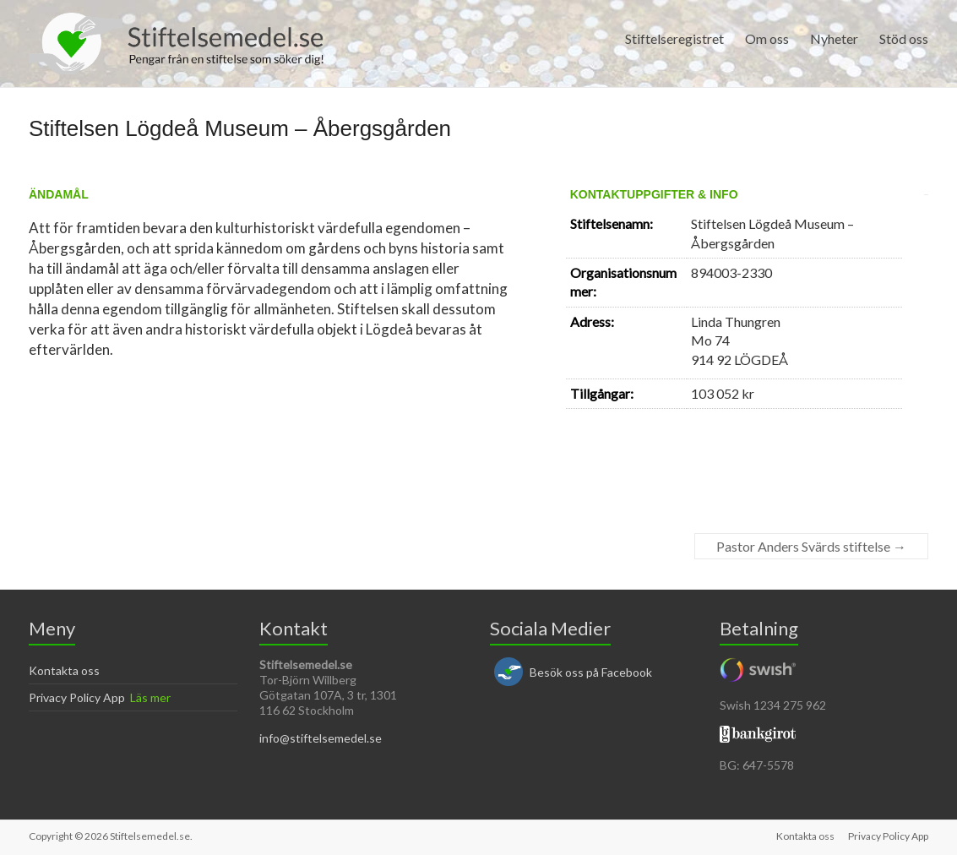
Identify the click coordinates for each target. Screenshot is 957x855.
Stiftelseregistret (674, 38)
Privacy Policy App (77, 697)
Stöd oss (903, 38)
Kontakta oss (64, 670)
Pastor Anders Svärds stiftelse (811, 546)
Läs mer (150, 697)
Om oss (767, 38)
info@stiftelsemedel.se (320, 738)
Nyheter (834, 38)
